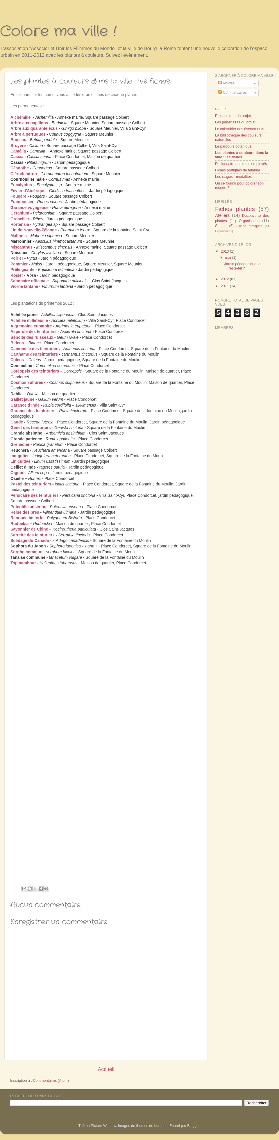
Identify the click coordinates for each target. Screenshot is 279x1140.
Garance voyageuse (29, 207)
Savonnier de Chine (29, 529)
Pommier (19, 264)
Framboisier (21, 201)
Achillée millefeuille (29, 320)
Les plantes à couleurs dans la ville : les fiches (241, 155)
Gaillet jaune (22, 399)
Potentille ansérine (28, 506)
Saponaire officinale (29, 281)
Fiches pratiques (249, 226)
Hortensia (19, 224)
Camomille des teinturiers (35, 348)
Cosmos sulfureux (28, 382)
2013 (225, 251)
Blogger (193, 1126)
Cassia (17, 156)
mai (228, 258)
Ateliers (222, 215)
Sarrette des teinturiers (32, 535)
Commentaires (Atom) (51, 1081)
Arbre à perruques (27, 134)
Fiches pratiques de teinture (237, 170)
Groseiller (19, 219)
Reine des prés (24, 512)
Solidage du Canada (29, 540)
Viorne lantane (24, 286)
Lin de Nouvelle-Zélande (33, 230)
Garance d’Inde (25, 405)
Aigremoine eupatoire (31, 326)
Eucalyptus (21, 184)
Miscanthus (21, 247)
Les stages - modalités (233, 177)
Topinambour (23, 563)
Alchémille (20, 117)
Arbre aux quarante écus (34, 128)
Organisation (249, 221)
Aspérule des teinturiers (33, 331)
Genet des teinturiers (30, 427)
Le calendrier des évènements (239, 129)
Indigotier (19, 455)
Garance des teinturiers (33, 410)
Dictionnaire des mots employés (241, 164)
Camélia (18, 151)
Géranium (19, 213)
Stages (220, 226)
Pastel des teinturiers (30, 484)
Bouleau (18, 139)
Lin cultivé (20, 461)
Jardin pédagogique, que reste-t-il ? (244, 266)
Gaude (16, 422)
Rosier (16, 275)
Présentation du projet (233, 116)
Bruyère (18, 145)
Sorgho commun (26, 551)
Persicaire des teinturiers (34, 495)
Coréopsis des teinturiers (34, 371)
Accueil (106, 1069)
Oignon (17, 472)
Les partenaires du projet (235, 122)
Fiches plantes (235, 209)
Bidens (17, 343)
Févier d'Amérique (27, 190)
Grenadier (19, 444)
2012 (225, 279)
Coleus (17, 359)
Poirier (16, 258)
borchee (161, 1126)
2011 (225, 286)
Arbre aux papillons (29, 122)
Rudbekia (19, 523)
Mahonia (18, 235)
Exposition (222, 231)
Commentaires (232, 93)
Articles (226, 83)
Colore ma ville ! (58, 31)
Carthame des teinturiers (34, 354)
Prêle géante (22, 269)
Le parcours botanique (233, 146)
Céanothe (19, 168)
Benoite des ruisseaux (31, 337)
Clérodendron (23, 173)
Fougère (18, 196)
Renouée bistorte (26, 517)
